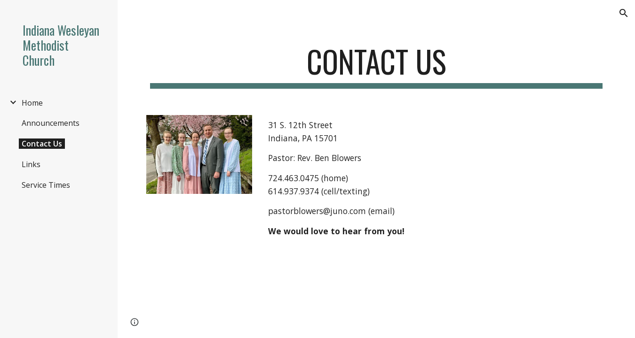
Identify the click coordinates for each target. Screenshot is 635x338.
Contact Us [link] (42, 143)
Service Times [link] (46, 185)
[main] (376, 65)
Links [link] (31, 164)
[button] (623, 13)
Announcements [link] (50, 123)
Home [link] (32, 103)
